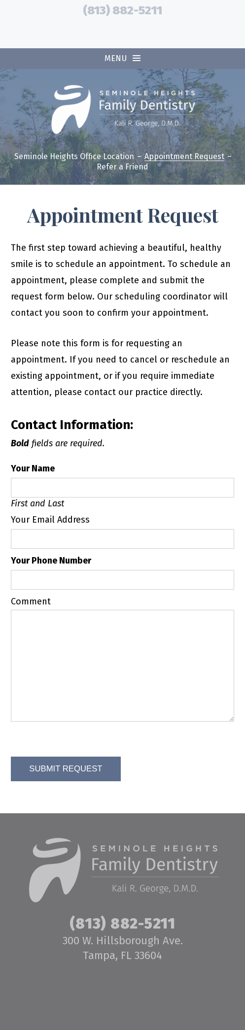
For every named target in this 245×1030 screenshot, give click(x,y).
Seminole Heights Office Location (74, 157)
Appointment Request (184, 157)
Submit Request (65, 768)
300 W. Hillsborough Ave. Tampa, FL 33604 (123, 948)
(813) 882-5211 (122, 10)
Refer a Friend (122, 167)
